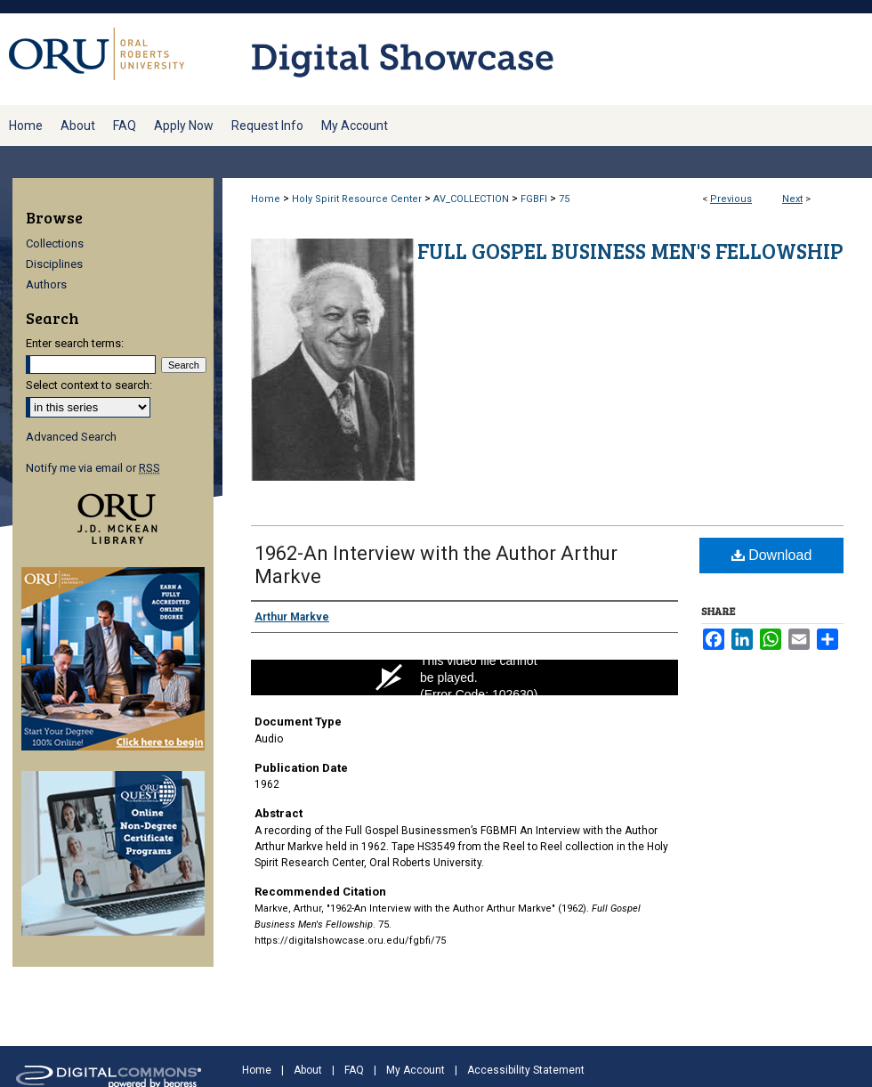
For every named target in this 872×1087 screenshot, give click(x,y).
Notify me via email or (93, 468)
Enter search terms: (75, 343)
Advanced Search (71, 436)
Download (771, 555)
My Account (415, 1070)
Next (792, 199)
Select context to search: (89, 385)
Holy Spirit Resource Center (357, 199)
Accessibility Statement (526, 1070)
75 (564, 199)
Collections (55, 243)
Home (265, 199)
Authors (46, 284)
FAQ (354, 1070)
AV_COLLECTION (471, 199)
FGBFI (534, 199)
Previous (731, 199)
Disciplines (54, 264)
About (308, 1070)
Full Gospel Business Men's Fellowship (630, 250)
